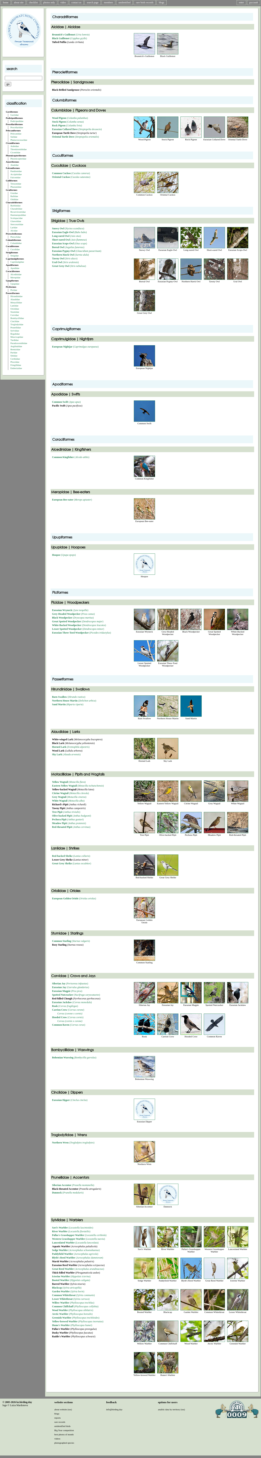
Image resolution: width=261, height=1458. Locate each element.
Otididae (14, 199)
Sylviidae (14, 330)
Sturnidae (14, 312)
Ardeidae (14, 146)
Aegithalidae (16, 346)
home (6, 2)
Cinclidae (14, 321)
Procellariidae (16, 127)
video (63, 2)
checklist (33, 2)
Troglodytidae (16, 324)
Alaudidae (15, 299)
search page (92, 2)
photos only (49, 2)
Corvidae (14, 315)
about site (19, 2)
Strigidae (14, 255)
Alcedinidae (15, 274)
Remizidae (15, 349)
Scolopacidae (16, 218)
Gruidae (14, 193)
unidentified (124, 2)
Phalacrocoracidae (18, 140)
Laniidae (14, 305)
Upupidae (14, 283)
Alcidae (13, 230)
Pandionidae (16, 171)
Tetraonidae (15, 183)
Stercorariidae (16, 224)
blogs (161, 2)
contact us (76, 2)
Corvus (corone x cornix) (69, 1013)
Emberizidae (16, 368)
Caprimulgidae (17, 262)
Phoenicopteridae (18, 158)
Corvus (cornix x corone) (69, 1021)
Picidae (13, 290)
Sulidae (13, 137)
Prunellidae (15, 327)
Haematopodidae (18, 215)
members (108, 2)
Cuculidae (15, 249)
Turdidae (14, 340)
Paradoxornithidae (18, 343)
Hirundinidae (16, 296)
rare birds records (144, 2)
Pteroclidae (15, 237)
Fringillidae (15, 365)
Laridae (13, 227)
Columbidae (16, 243)
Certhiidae (15, 359)
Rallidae (14, 196)
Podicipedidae (16, 121)
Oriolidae (14, 308)
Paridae (13, 352)
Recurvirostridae (18, 212)
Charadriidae (16, 208)
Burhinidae (15, 205)
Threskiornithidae (18, 149)
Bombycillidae (17, 318)
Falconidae (15, 177)
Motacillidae (16, 302)
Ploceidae (14, 362)
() (70, 34)
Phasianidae (15, 187)
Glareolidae (15, 221)
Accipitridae (16, 174)
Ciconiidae (15, 152)
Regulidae (15, 334)
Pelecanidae (15, 133)
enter (241, 2)
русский (253, 2)
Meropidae (15, 277)
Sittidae (13, 355)
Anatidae (14, 165)
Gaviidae (14, 115)
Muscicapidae (16, 337)
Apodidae (14, 268)
